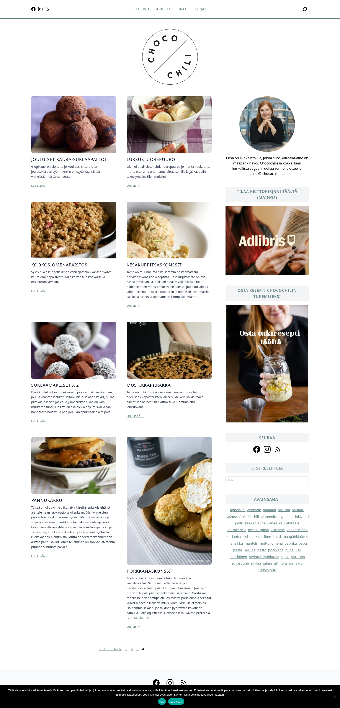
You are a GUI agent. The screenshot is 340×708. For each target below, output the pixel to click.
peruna (249, 550)
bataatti (298, 510)
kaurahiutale (289, 523)
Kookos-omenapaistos (59, 265)
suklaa (256, 563)
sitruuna (298, 556)
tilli (276, 563)
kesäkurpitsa (258, 529)
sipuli (285, 556)
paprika (290, 543)
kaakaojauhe (255, 523)
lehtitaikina (253, 536)
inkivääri (302, 516)
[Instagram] (40, 9)
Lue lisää (176, 701)
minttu (264, 543)
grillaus (287, 516)
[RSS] (47, 9)
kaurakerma (236, 529)
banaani (269, 510)
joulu (239, 523)
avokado (254, 510)
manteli (251, 543)
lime (267, 536)
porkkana (276, 550)
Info (183, 9)
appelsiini (238, 510)
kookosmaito (296, 529)
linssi (277, 536)
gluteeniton (270, 516)
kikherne (278, 529)
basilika (284, 510)
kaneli (272, 523)
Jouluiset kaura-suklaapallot (69, 159)
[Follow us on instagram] (267, 449)
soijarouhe (240, 563)
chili (255, 516)
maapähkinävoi (295, 536)
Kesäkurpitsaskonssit (154, 265)
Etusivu (141, 9)
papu (303, 543)
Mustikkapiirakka (149, 385)
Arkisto (164, 9)
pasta (237, 550)
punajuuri (293, 550)
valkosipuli (267, 570)
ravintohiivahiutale (264, 556)
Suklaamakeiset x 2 (55, 385)
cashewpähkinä (238, 516)
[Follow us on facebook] (256, 449)
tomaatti (296, 563)
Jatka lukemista (141, 618)
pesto (261, 550)
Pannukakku (46, 500)
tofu (283, 563)
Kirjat (200, 9)
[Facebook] (33, 9)
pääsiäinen (238, 556)
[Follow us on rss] (277, 449)
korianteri (234, 536)
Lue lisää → (40, 185)
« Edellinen (110, 649)
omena (277, 543)
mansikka (235, 543)
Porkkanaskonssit (150, 571)
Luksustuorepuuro (151, 159)
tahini (267, 563)
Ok (162, 701)
